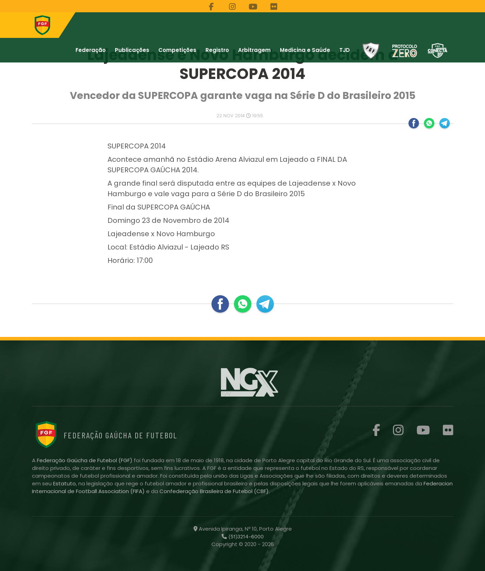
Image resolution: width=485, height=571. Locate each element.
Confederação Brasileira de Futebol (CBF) (214, 491)
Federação (91, 50)
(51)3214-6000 (245, 536)
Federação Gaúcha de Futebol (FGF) (85, 460)
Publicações (132, 50)
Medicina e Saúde (305, 50)
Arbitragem (254, 50)
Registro (217, 50)
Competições (177, 50)
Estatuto (64, 483)
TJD (344, 50)
